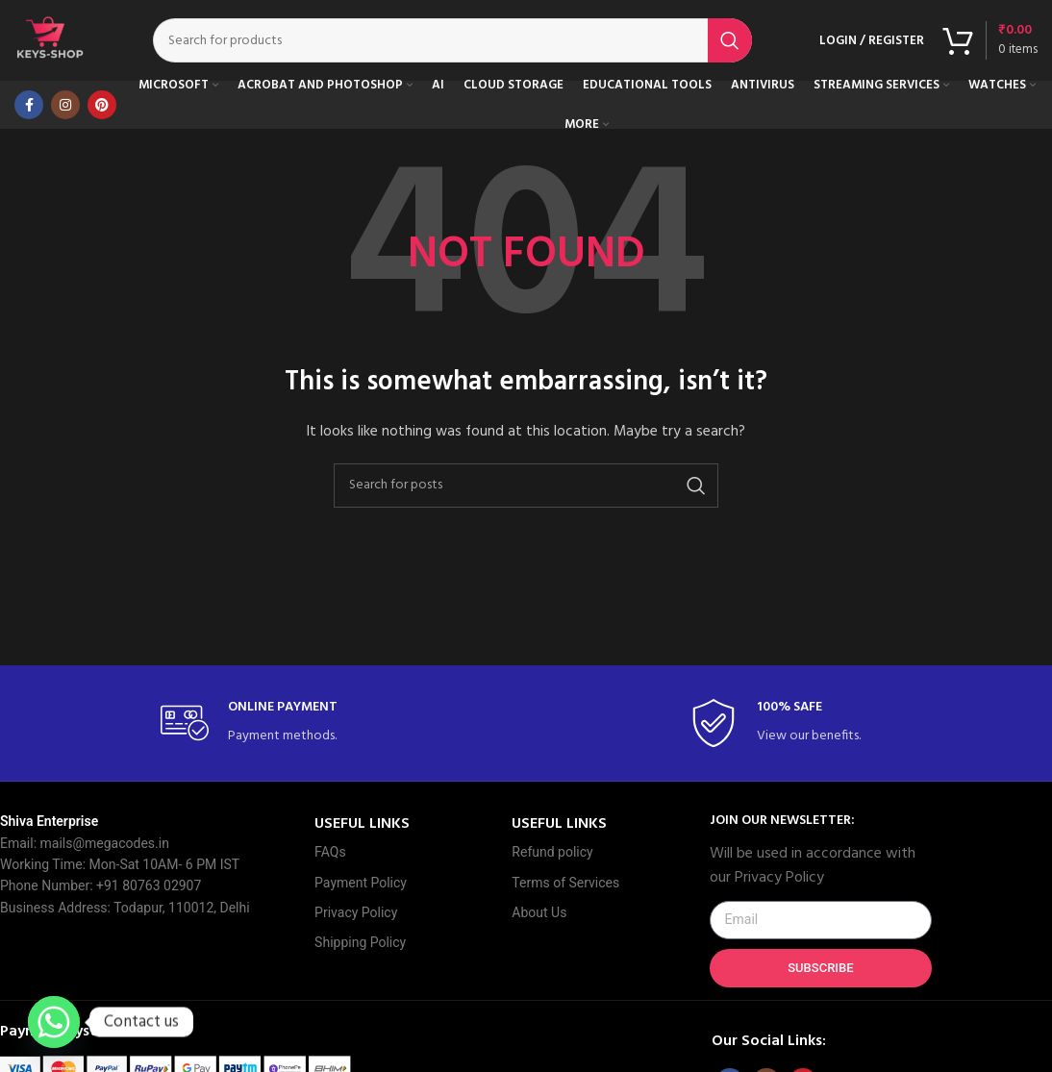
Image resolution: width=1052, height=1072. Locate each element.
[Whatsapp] (54, 1022)
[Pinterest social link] (102, 110)
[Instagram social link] (65, 110)
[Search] (455, 43)
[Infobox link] (262, 729)
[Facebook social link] (28, 110)
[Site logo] (52, 44)
